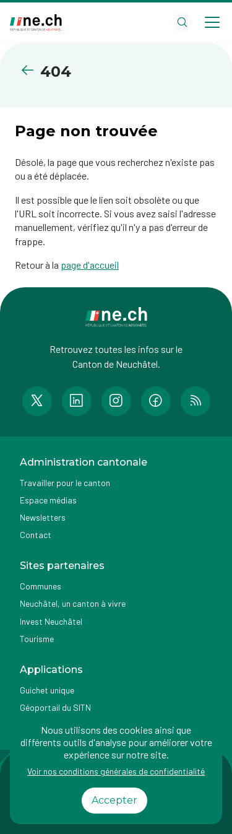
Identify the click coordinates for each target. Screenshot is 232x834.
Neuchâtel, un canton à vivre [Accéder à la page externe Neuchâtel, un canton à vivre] (73, 603)
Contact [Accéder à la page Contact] (35, 534)
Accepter (114, 800)
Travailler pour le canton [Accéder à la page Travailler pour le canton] (65, 482)
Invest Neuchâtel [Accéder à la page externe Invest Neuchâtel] (51, 621)
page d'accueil (90, 265)
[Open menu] (212, 22)
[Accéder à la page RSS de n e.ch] (195, 401)
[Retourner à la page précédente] (30, 70)
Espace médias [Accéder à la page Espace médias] (48, 500)
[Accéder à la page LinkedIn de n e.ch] (77, 401)
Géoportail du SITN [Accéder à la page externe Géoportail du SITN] (55, 707)
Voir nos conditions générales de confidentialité (116, 771)
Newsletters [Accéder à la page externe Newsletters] (43, 517)
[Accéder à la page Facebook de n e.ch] (156, 401)
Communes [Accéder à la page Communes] (40, 586)
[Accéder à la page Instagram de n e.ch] (116, 401)
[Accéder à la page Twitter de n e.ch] (37, 401)
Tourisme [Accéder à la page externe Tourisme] (37, 638)
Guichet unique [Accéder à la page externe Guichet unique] (47, 690)
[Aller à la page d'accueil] (36, 22)
